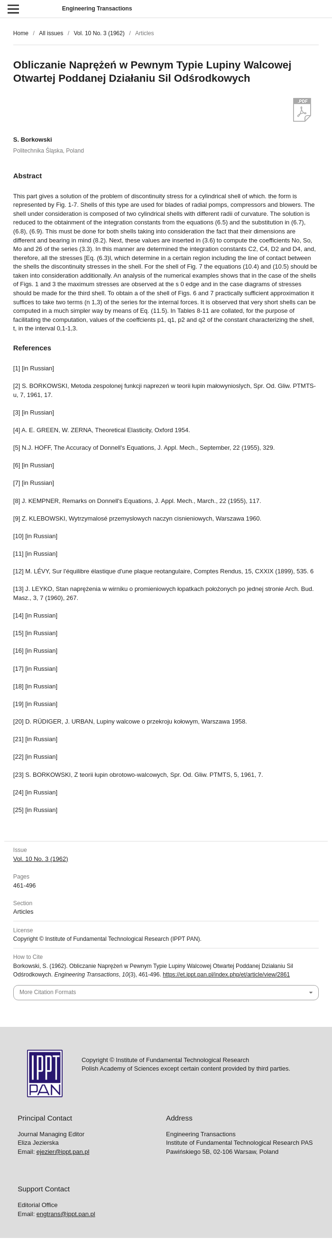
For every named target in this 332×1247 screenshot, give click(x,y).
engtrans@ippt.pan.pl (66, 1214)
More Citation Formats (47, 992)
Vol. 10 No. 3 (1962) (99, 33)
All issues (51, 33)
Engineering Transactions (97, 8)
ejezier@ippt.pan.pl (63, 1151)
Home (20, 33)
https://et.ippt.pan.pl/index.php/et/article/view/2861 (226, 974)
